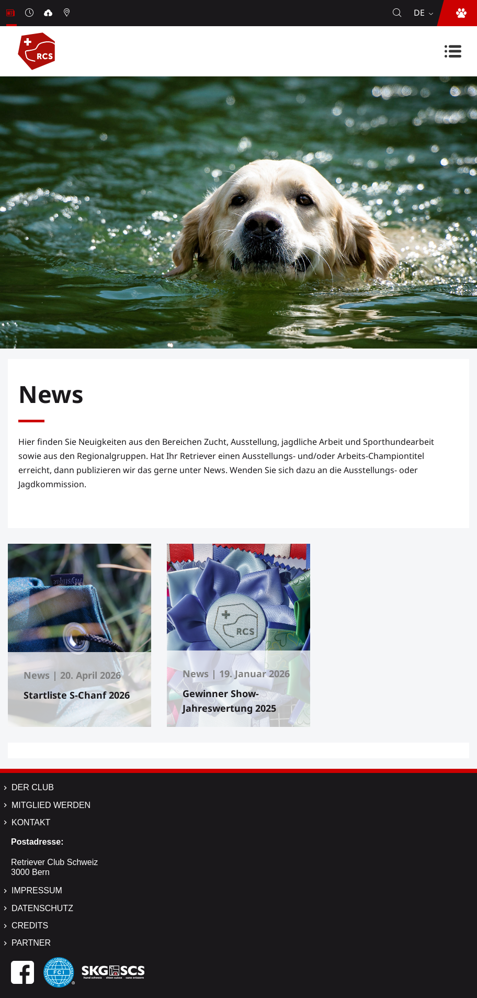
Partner (31, 942)
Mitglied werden (51, 805)
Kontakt (31, 822)
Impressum (37, 890)
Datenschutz (42, 908)
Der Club (33, 787)
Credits (30, 925)
